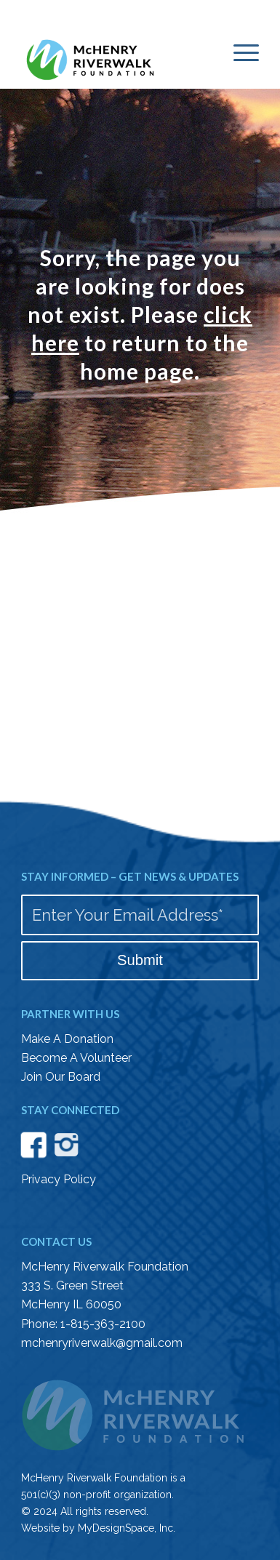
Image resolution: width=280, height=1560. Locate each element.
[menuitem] (239, 52)
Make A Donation (67, 1039)
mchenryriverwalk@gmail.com (102, 1343)
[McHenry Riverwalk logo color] (116, 57)
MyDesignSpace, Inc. (126, 1528)
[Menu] (239, 52)
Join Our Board (60, 1077)
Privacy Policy (58, 1179)
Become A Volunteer (76, 1058)
